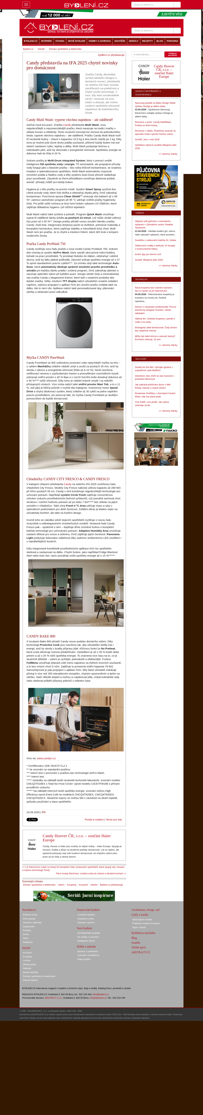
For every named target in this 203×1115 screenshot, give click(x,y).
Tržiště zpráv (138, 947)
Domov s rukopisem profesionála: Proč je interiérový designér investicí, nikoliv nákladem (155, 310)
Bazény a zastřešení (87, 951)
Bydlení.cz (28, 49)
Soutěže (135, 942)
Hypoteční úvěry (85, 918)
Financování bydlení (88, 909)
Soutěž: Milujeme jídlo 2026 (149, 260)
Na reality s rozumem (88, 937)
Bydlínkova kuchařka (143, 932)
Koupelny (71, 884)
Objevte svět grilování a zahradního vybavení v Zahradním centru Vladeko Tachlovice (154, 224)
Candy (67, 124)
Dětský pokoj (29, 964)
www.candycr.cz (46, 758)
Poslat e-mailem (94, 819)
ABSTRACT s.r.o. (53, 998)
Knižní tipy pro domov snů (148, 254)
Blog (134, 937)
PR (44, 812)
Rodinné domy (30, 914)
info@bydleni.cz (101, 994)
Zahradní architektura (88, 955)
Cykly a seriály (139, 914)
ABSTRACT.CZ (140, 952)
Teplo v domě (139, 927)
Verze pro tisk (114, 819)
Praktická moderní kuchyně (146, 923)
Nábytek (27, 968)
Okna (25, 938)
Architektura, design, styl (145, 909)
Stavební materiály (32, 922)
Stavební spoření (86, 922)
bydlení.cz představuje (111, 54)
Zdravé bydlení (30, 980)
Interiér (93, 884)
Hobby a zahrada (86, 946)
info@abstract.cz (98, 998)
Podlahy (27, 930)
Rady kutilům (84, 959)
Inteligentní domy (86, 940)
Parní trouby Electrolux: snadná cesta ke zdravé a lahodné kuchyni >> (91, 873)
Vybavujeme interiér (142, 919)
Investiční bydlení (86, 914)
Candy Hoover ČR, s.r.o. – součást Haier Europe (77, 838)
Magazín (141, 359)
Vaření (61, 884)
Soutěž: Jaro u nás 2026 (147, 139)
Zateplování (29, 926)
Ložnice (27, 960)
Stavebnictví (29, 909)
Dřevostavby (29, 918)
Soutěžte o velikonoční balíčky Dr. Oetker (155, 240)
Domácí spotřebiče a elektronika (39, 884)
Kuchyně (83, 884)
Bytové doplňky (30, 972)
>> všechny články (168, 154)
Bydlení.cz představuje (111, 884)
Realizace (28, 942)
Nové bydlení (84, 928)
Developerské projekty (88, 933)
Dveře (26, 934)
